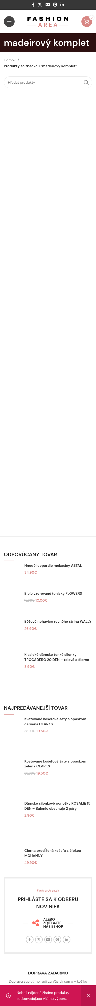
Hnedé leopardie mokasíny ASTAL (53, 565)
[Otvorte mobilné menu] (9, 21)
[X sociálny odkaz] (40, 5)
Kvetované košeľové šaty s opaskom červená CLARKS (55, 721)
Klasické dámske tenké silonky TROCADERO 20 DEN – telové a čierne (56, 657)
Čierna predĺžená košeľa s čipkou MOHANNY (52, 853)
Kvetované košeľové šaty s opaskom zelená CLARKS (55, 764)
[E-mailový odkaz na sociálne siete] (47, 5)
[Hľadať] (48, 82)
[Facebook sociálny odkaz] (33, 5)
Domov (10, 60)
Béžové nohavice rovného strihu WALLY (57, 621)
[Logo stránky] (48, 21)
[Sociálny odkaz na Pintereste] (55, 5)
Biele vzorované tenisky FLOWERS (53, 593)
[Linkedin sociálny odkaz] (62, 5)
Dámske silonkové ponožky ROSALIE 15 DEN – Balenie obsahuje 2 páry (57, 806)
